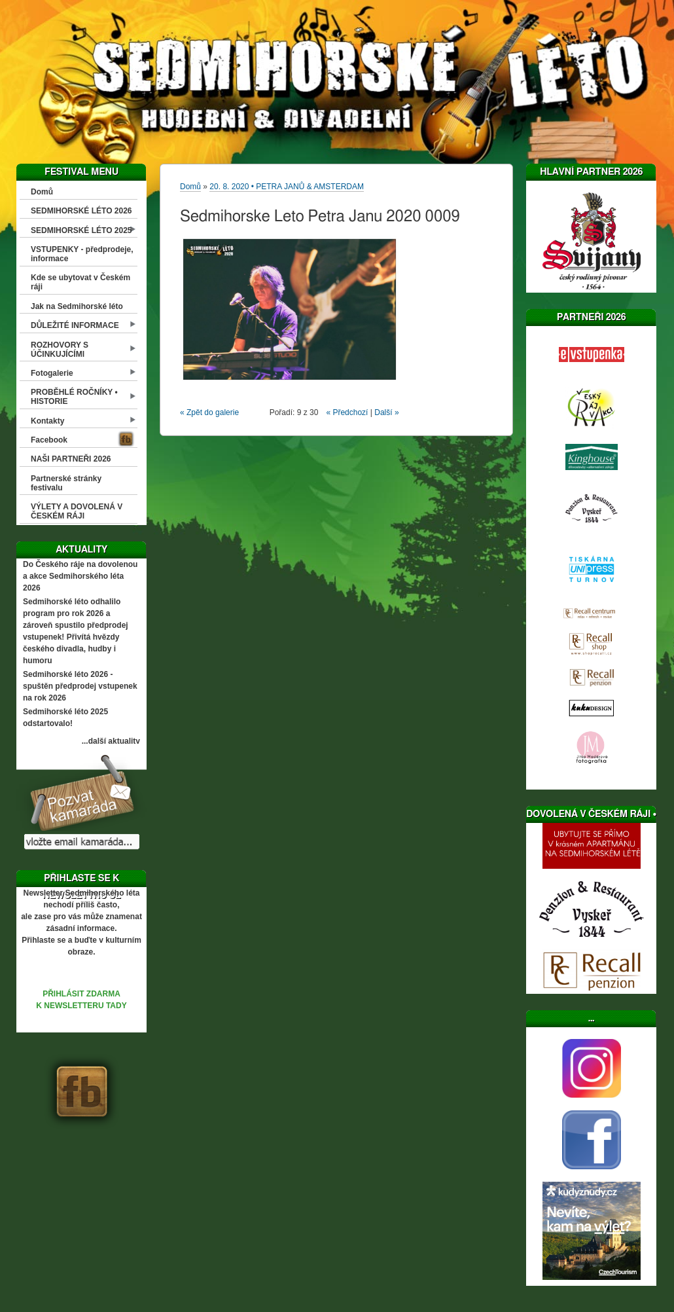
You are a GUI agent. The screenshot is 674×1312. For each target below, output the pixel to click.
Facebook (49, 440)
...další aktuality (111, 741)
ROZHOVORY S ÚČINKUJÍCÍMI (59, 349)
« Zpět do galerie (209, 412)
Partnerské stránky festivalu (66, 483)
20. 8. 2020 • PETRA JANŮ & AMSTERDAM (286, 186)
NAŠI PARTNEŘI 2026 (71, 459)
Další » (386, 412)
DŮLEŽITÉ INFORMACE (75, 325)
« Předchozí (347, 412)
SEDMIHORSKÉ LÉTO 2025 (81, 230)
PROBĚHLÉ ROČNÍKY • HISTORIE (74, 397)
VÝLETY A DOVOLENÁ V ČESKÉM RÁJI (76, 511)
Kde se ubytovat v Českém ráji (80, 282)
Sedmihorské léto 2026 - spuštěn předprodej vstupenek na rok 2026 (80, 686)
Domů (42, 191)
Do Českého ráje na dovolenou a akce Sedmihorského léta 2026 (80, 576)
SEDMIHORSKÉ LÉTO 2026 (81, 210)
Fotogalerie (52, 373)
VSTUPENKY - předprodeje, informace (82, 254)
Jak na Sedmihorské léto (77, 306)
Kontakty (47, 421)
